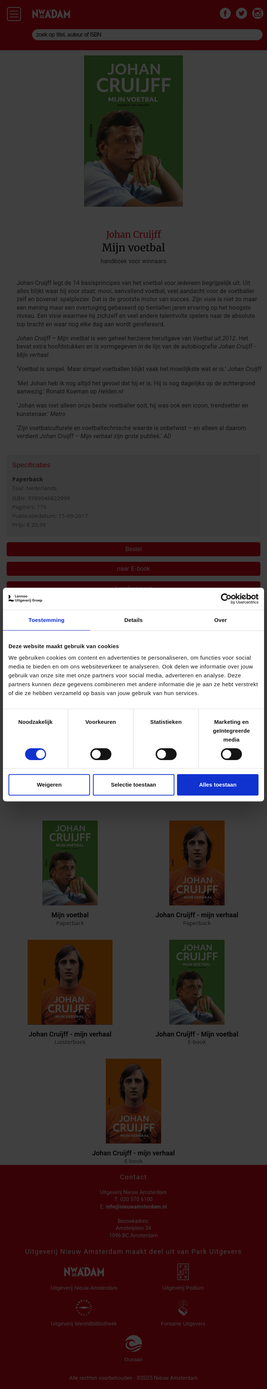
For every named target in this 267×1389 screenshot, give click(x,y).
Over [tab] (220, 620)
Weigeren (49, 784)
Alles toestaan (218, 784)
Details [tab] (133, 620)
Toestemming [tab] (46, 620)
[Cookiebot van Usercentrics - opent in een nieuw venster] (226, 598)
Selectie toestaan (133, 784)
